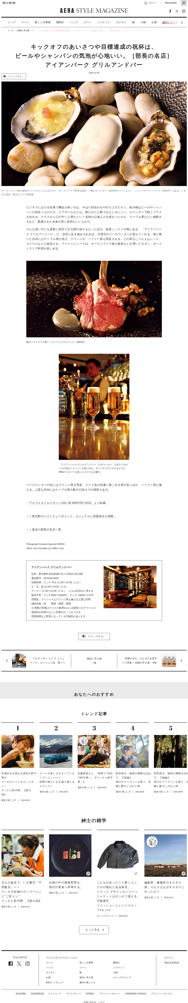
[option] (8, 22)
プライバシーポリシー (109, 993)
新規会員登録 (171, 2)
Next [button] (175, 22)
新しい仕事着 (43, 22)
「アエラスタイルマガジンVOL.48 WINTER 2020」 (60, 502)
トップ (12, 22)
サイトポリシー (73, 993)
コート (87, 22)
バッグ (74, 22)
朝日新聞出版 (37, 993)
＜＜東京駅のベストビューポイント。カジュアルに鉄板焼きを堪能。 (71, 516)
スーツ (25, 22)
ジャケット (103, 22)
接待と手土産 (86, 977)
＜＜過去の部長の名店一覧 (43, 529)
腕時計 (60, 22)
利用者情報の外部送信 (135, 993)
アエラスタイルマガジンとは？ (62, 957)
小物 (143, 22)
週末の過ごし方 (87, 982)
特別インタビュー (55, 982)
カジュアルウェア (122, 977)
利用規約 (90, 993)
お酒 (154, 22)
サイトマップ (55, 993)
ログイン (152, 2)
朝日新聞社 (21, 993)
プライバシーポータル (161, 993)
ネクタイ (121, 22)
